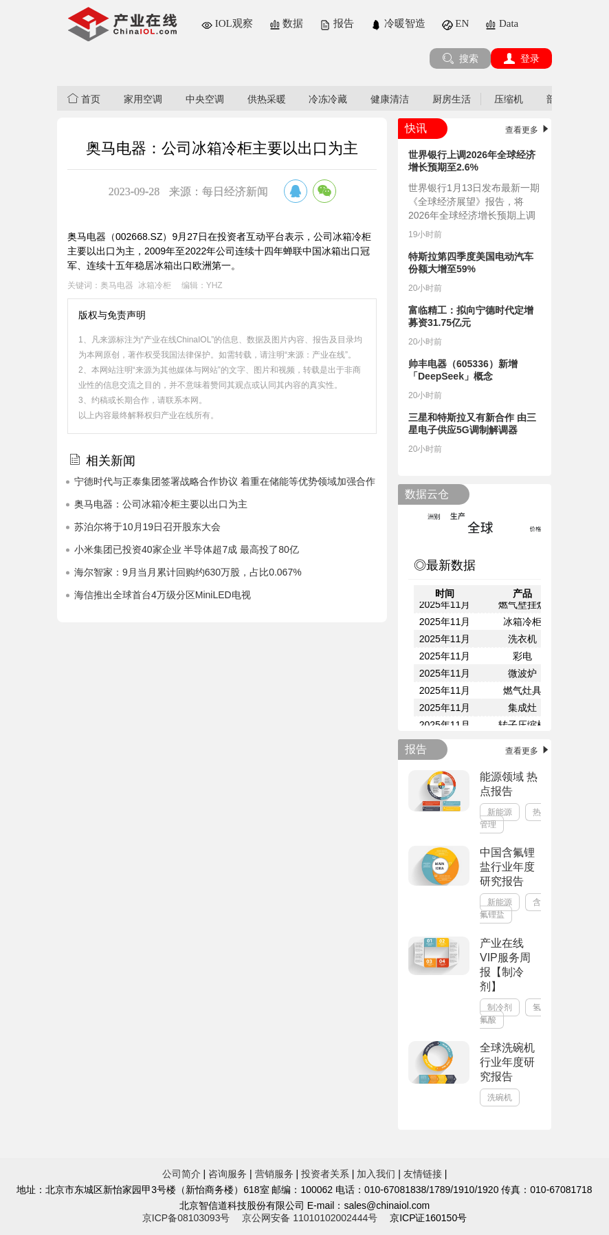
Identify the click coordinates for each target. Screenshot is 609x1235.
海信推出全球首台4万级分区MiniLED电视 (162, 594)
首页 (83, 99)
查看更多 (528, 130)
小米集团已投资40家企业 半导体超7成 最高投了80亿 (186, 549)
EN (455, 23)
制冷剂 (499, 1007)
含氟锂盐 (510, 908)
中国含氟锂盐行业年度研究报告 (507, 866)
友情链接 (422, 1173)
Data (501, 23)
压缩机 (508, 99)
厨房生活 (451, 99)
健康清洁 (389, 99)
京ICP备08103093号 (186, 1217)
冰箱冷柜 (154, 285)
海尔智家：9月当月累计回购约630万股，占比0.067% (188, 572)
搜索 (460, 58)
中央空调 (205, 99)
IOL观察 (227, 23)
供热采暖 (266, 99)
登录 (521, 58)
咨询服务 (227, 1173)
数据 (286, 23)
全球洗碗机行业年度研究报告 (507, 1062)
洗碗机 (499, 1097)
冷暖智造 (397, 23)
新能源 (499, 812)
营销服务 (274, 1173)
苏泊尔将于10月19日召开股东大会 (147, 526)
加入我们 (376, 1173)
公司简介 (181, 1173)
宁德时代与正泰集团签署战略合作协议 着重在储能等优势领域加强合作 (224, 481)
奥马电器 (116, 285)
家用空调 (143, 99)
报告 (337, 23)
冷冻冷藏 (328, 99)
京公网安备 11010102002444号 (309, 1217)
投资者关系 (325, 1173)
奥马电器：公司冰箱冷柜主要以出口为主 (160, 504)
